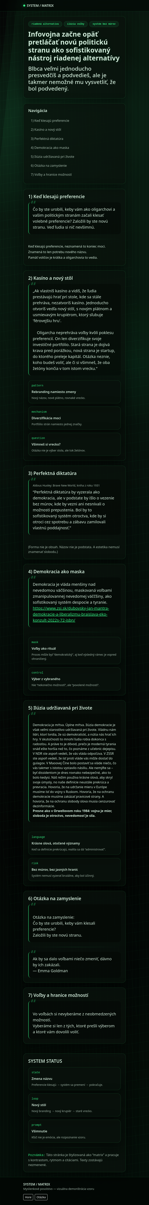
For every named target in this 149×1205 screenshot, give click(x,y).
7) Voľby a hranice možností (51, 174)
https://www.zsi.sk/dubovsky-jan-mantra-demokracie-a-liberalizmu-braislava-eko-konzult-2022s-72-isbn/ (71, 614)
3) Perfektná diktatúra (47, 138)
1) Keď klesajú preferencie (50, 120)
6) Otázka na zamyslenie (49, 165)
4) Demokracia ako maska (50, 147)
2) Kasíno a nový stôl (46, 129)
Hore (28, 1197)
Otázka (41, 1197)
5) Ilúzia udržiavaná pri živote (52, 156)
